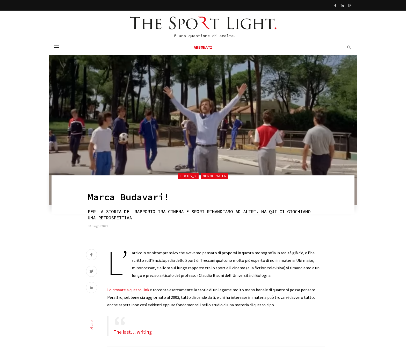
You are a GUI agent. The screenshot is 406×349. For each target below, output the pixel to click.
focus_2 (188, 176)
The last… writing (132, 332)
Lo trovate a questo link (128, 289)
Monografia (214, 176)
